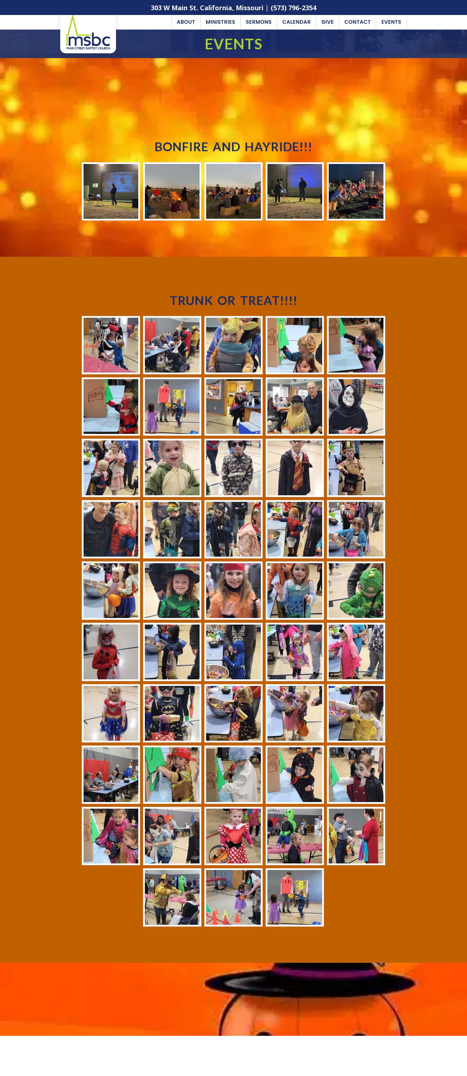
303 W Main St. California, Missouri (207, 7)
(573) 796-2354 (293, 7)
